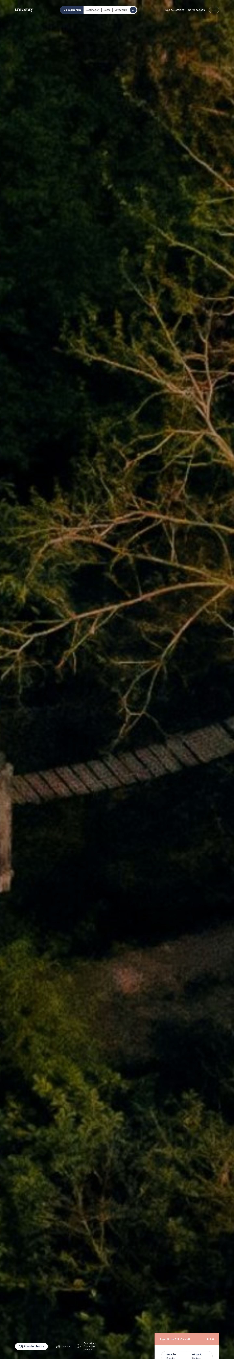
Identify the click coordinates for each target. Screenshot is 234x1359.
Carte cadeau (196, 9)
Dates (107, 9)
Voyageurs (121, 9)
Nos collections (174, 9)
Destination (92, 9)
